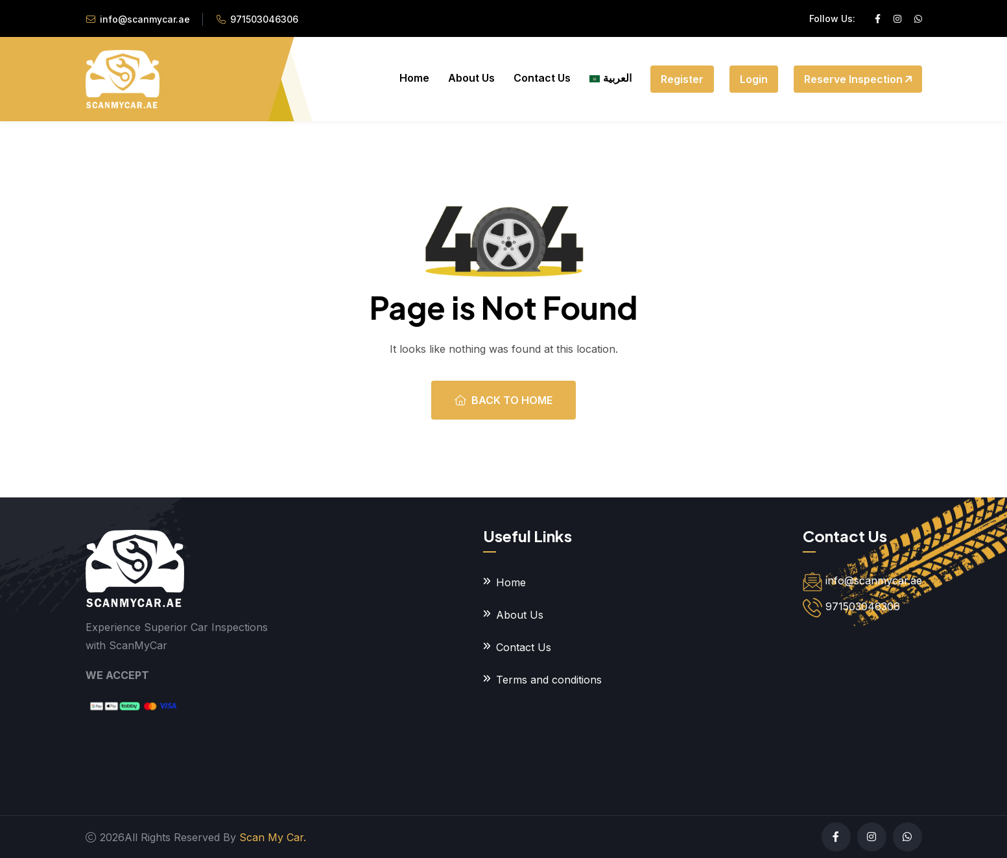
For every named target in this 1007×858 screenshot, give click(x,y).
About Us (471, 77)
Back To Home (503, 400)
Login (754, 79)
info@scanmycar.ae (145, 19)
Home (414, 77)
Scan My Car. (272, 837)
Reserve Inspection (858, 79)
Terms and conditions (549, 679)
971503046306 (264, 19)
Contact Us (542, 77)
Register (682, 79)
